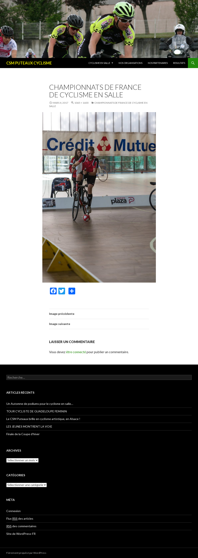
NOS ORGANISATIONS (130, 63)
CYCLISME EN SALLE (99, 63)
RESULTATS (179, 63)
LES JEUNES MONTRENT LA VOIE (29, 426)
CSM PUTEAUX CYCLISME (29, 63)
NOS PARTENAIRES (158, 63)
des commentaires (21, 526)
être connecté (76, 352)
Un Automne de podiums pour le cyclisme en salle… (39, 403)
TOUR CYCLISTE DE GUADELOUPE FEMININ (36, 411)
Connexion (13, 511)
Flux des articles (19, 518)
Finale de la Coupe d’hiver (23, 434)
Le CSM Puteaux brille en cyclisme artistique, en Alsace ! (43, 419)
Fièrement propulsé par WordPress (26, 552)
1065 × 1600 (81, 102)
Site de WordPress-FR (21, 533)
